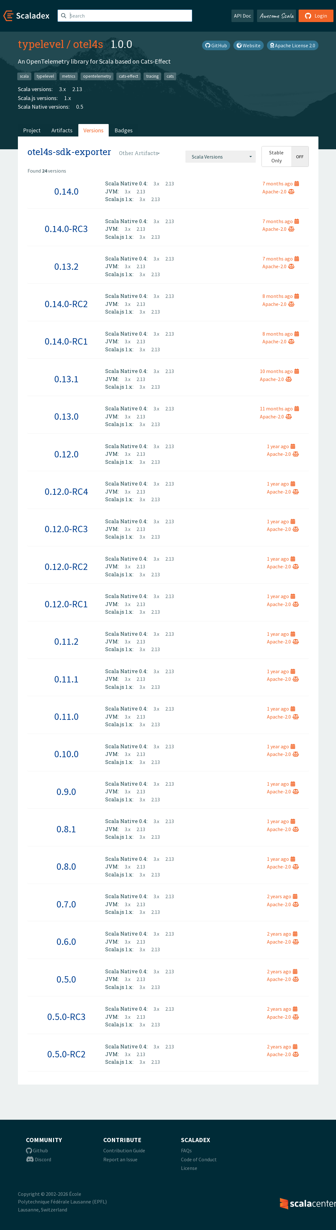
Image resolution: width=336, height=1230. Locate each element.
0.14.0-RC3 (66, 228)
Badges (123, 130)
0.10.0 (66, 754)
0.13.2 (66, 266)
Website (249, 45)
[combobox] (220, 157)
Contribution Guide (124, 1150)
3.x (62, 89)
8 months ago (280, 296)
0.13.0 (66, 416)
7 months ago (280, 183)
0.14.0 (66, 191)
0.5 (79, 106)
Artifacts (62, 130)
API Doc (242, 15)
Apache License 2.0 (292, 45)
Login (316, 15)
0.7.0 (66, 904)
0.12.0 (66, 454)
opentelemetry (97, 76)
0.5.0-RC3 (66, 1016)
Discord (38, 1159)
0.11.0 (66, 716)
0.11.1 (66, 679)
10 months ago (279, 371)
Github (37, 1150)
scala (24, 76)
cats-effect (128, 76)
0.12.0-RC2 (66, 566)
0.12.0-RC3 (66, 529)
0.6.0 (66, 941)
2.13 (77, 89)
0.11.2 (66, 641)
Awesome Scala (276, 16)
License (189, 1168)
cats (170, 76)
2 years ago (282, 896)
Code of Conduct (199, 1159)
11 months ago (279, 408)
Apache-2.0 (278, 191)
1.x (67, 98)
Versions (93, 130)
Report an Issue (120, 1159)
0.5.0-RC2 (66, 1054)
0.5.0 (66, 979)
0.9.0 (66, 791)
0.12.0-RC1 (66, 604)
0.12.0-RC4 (66, 491)
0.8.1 (66, 829)
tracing (152, 76)
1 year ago (281, 446)
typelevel (41, 44)
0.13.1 (66, 379)
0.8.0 (66, 866)
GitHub (216, 45)
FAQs (186, 1150)
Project (32, 130)
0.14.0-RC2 (66, 304)
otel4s (88, 44)
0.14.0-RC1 (66, 341)
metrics (68, 76)
